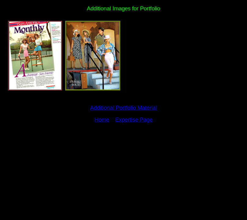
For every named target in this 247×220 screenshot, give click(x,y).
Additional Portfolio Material (123, 108)
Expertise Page (134, 120)
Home (101, 120)
